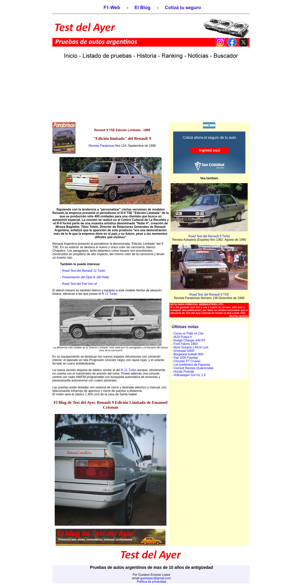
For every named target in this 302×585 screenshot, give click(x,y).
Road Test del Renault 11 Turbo (83, 270)
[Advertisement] (151, 95)
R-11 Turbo (128, 370)
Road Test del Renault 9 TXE (209, 294)
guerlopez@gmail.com (155, 578)
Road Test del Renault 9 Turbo (209, 236)
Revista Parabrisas (101, 145)
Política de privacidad (151, 581)
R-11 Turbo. (110, 293)
